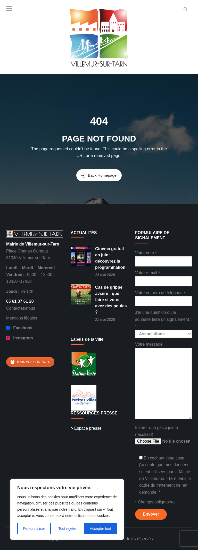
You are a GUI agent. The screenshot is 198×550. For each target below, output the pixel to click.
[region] (67, 509)
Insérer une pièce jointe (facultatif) (163, 435)
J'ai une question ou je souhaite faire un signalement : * (163, 323)
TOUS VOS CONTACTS (30, 362)
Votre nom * (163, 257)
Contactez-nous (20, 308)
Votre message (163, 381)
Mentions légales (21, 318)
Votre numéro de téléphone (163, 297)
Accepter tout (100, 528)
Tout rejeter (68, 528)
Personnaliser (34, 528)
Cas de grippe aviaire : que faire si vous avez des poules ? (111, 299)
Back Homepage (99, 175)
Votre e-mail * (163, 277)
